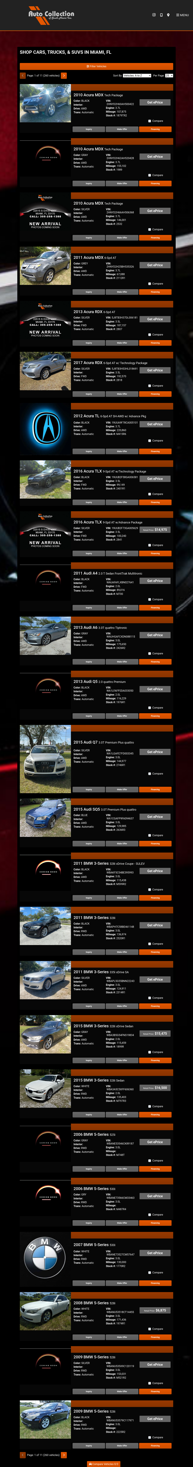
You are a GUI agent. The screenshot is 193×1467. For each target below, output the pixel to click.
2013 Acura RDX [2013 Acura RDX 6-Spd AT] (94, 311)
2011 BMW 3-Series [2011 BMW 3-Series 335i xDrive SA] (101, 972)
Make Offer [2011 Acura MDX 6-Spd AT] (122, 292)
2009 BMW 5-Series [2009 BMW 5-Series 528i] (94, 1357)
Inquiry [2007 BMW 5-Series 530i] (89, 1283)
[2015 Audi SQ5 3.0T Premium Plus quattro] (45, 817)
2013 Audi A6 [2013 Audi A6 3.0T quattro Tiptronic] (100, 627)
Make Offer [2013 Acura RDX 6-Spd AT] (122, 343)
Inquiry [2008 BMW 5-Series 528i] (89, 1337)
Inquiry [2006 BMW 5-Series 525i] (89, 1169)
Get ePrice (155, 102)
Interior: (78, 104)
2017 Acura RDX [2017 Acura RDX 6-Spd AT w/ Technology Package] (110, 362)
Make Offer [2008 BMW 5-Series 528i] (122, 1337)
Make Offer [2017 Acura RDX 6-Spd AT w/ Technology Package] (122, 394)
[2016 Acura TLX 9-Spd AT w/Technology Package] (45, 479)
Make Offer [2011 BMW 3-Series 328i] (122, 952)
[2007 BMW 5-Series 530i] (45, 1259)
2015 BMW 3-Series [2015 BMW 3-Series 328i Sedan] (99, 1080)
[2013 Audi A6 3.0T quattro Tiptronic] (45, 635)
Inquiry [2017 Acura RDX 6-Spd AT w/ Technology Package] (89, 394)
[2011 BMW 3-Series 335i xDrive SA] (45, 979)
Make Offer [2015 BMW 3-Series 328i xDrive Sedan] (122, 1060)
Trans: (77, 112)
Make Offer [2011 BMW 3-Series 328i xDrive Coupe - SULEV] (122, 898)
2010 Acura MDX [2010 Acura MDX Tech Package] (98, 95)
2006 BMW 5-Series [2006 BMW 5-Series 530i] (94, 1188)
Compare (157, 120)
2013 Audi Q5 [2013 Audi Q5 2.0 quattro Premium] (100, 681)
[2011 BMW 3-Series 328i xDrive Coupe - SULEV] (45, 871)
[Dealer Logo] (51, 15)
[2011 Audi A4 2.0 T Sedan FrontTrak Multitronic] (45, 581)
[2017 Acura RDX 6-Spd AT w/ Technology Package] (45, 370)
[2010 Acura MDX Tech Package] (45, 103)
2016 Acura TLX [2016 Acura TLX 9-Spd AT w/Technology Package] (110, 471)
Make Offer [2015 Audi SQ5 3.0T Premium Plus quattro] (122, 843)
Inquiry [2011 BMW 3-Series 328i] (89, 952)
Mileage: (111, 111)
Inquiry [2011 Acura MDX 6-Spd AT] (89, 292)
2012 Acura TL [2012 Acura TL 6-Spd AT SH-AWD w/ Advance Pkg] (110, 416)
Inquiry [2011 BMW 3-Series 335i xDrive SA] (89, 1006)
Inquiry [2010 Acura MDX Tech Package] (89, 129)
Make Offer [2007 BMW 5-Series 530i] (122, 1283)
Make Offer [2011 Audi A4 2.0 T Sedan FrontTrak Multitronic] (122, 608)
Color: (77, 100)
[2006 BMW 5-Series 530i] (45, 1196)
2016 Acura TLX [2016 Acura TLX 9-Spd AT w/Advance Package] (108, 522)
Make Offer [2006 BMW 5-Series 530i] (122, 1223)
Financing (155, 129)
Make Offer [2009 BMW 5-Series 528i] (122, 1391)
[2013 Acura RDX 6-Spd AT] (45, 319)
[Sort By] (137, 75)
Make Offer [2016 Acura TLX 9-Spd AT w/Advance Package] (122, 553)
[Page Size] (169, 75)
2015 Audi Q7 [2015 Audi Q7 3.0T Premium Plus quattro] (104, 742)
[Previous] (23, 76)
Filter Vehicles (96, 66)
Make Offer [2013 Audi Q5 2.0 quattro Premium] (122, 716)
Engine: (110, 107)
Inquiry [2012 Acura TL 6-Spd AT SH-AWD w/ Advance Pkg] (89, 451)
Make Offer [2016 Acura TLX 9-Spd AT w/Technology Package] (122, 502)
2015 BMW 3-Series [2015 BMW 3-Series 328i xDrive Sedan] (103, 1026)
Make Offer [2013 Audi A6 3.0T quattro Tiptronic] (122, 662)
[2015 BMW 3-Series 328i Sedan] (45, 1088)
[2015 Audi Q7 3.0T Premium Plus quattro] (45, 758)
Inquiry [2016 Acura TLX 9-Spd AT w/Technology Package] (89, 502)
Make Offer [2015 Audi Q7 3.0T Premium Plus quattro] (122, 789)
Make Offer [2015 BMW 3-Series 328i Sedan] (122, 1115)
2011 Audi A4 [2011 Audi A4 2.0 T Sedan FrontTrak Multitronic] (108, 573)
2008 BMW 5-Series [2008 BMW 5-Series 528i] (94, 1303)
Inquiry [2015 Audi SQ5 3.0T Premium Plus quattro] (89, 843)
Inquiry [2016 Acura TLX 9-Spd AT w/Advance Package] (89, 553)
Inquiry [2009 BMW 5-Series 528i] (89, 1391)
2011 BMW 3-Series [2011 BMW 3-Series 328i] (94, 917)
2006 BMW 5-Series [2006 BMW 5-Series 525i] (94, 1134)
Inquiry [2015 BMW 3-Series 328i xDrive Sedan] (89, 1060)
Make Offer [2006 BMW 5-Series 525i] (122, 1169)
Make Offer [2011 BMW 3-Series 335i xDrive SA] (122, 1006)
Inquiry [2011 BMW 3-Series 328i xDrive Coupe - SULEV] (89, 898)
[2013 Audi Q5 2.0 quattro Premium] (45, 689)
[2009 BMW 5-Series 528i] (45, 1365)
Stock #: (111, 115)
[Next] (64, 76)
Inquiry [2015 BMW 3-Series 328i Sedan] (89, 1115)
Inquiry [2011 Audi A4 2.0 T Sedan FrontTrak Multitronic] (89, 608)
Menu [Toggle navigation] (183, 15)
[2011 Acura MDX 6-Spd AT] (45, 265)
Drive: (77, 108)
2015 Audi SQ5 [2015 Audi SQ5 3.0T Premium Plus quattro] (105, 809)
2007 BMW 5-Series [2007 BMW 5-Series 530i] (94, 1244)
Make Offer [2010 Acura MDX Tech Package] (122, 129)
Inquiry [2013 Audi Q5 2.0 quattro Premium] (89, 716)
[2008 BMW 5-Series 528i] (45, 1311)
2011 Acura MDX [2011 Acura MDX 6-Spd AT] (95, 257)
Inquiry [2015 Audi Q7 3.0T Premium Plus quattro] (89, 789)
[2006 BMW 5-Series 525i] (45, 1142)
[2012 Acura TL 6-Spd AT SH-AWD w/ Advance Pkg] (45, 428)
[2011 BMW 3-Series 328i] (45, 925)
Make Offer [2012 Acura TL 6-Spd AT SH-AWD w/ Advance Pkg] (122, 451)
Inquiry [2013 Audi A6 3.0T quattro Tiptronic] (89, 662)
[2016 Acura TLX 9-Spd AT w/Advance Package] (45, 530)
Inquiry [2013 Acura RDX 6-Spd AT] (89, 343)
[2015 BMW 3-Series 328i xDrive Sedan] (45, 1034)
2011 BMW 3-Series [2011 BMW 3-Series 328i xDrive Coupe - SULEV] (109, 863)
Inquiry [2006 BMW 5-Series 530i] (89, 1223)
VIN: (108, 100)
